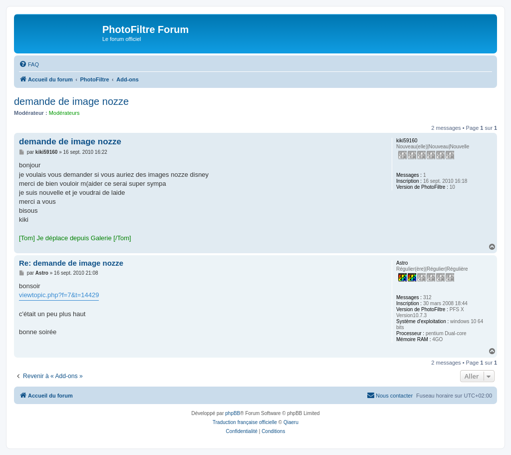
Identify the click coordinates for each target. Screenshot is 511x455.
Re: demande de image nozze (71, 263)
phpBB (232, 413)
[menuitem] (29, 64)
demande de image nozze (71, 101)
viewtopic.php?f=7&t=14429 (59, 295)
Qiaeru (290, 422)
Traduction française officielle (245, 422)
